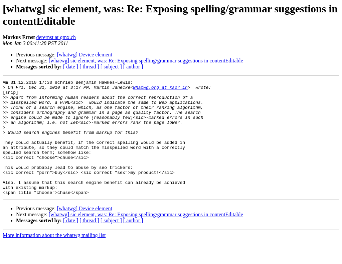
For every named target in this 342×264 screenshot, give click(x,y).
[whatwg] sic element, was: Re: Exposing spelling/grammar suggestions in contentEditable (146, 60)
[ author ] (133, 66)
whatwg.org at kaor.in (160, 89)
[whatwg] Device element (84, 54)
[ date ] (70, 66)
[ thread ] (89, 66)
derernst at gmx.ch (56, 37)
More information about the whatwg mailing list (54, 258)
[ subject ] (111, 66)
